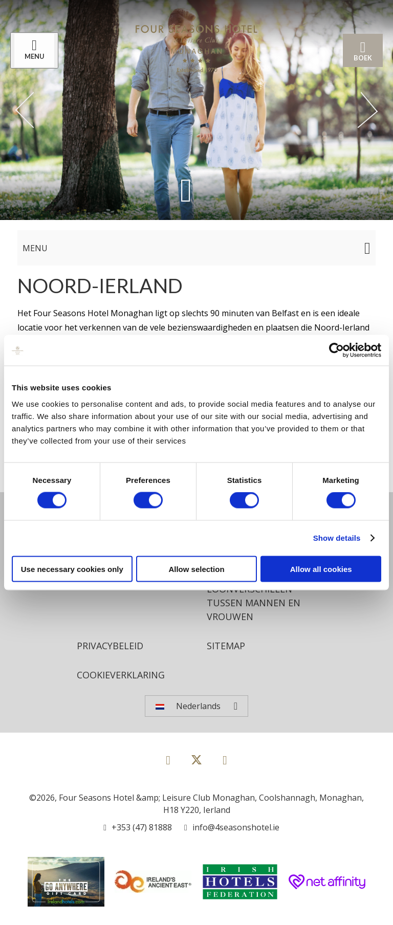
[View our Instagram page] (225, 759)
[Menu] (34, 50)
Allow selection (196, 568)
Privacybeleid (110, 646)
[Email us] (231, 827)
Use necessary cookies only (72, 568)
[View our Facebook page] (168, 759)
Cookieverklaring (121, 675)
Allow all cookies (321, 568)
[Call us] (137, 827)
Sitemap (226, 646)
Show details (337, 538)
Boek (363, 50)
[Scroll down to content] (186, 190)
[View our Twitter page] (196, 764)
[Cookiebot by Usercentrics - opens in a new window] (336, 350)
